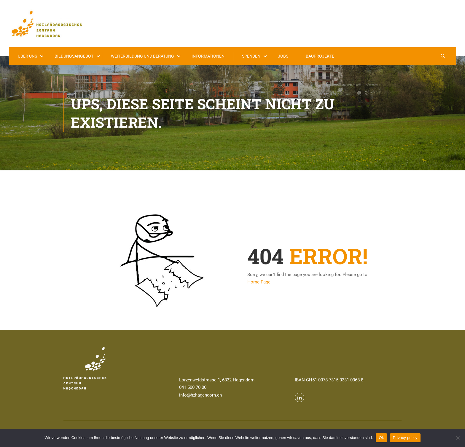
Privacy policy (405, 437)
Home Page (258, 282)
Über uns (27, 56)
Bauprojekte (320, 56)
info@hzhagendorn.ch (200, 395)
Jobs (283, 56)
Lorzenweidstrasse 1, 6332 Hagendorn (216, 380)
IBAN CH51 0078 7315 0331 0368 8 (329, 380)
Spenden (251, 56)
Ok (381, 437)
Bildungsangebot (74, 56)
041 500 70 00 (192, 387)
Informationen (208, 56)
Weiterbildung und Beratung (142, 56)
